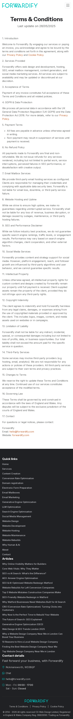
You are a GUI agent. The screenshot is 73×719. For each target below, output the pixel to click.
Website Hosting (11, 530)
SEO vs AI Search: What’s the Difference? (24, 573)
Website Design (10, 521)
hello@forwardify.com (21, 431)
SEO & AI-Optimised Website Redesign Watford (27, 582)
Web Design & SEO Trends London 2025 (23, 629)
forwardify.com (20, 435)
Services (7, 468)
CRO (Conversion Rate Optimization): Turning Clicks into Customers (32, 608)
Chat (8, 673)
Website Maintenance (13, 535)
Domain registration (12, 483)
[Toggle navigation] (68, 5)
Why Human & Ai (11, 544)
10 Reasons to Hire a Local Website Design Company (30, 641)
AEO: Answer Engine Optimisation (20, 578)
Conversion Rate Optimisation (18, 478)
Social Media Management (16, 516)
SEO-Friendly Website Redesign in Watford (25, 597)
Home (5, 464)
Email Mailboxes (11, 492)
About (5, 549)
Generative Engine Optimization (19, 502)
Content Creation (11, 473)
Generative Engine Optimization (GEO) (22, 624)
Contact (6, 554)
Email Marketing (11, 497)
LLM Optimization (11, 506)
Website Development (13, 525)
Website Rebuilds (11, 540)
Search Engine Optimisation (17, 511)
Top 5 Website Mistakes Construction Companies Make (31, 592)
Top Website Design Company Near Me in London (28, 651)
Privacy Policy (15, 54)
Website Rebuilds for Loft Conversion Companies (28, 587)
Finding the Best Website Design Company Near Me (29, 646)
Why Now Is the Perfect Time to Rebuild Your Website (30, 614)
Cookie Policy (35, 54)
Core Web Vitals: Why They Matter (20, 568)
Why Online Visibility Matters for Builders (24, 563)
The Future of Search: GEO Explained (22, 619)
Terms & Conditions (18, 706)
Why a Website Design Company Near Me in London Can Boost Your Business (32, 635)
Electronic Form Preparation (17, 487)
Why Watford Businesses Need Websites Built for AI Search (33, 602)
